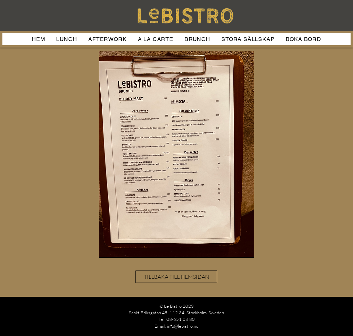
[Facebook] (337, 316)
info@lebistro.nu (183, 326)
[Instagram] (312, 316)
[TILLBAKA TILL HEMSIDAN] (176, 277)
